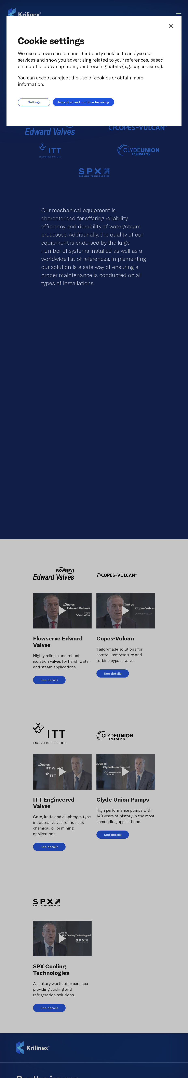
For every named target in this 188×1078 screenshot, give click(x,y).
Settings (34, 102)
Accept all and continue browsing (83, 102)
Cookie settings (51, 40)
